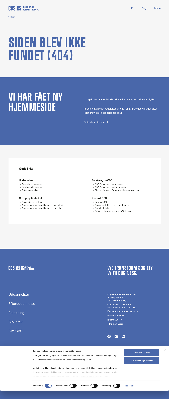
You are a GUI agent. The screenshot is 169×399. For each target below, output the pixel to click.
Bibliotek (16, 322)
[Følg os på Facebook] (109, 337)
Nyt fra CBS (112, 319)
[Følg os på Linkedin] (123, 337)
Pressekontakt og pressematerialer (112, 205)
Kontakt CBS (101, 202)
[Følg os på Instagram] (116, 337)
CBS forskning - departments (109, 184)
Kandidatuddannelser (32, 187)
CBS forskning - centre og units (110, 187)
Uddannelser (19, 294)
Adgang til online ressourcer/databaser (113, 211)
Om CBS (15, 331)
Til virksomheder (115, 324)
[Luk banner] (165, 358)
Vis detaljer (130, 394)
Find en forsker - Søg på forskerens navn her (117, 190)
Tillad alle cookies (142, 361)
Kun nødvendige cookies (142, 369)
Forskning (16, 313)
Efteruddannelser (30, 190)
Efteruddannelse (22, 303)
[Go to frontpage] (24, 8)
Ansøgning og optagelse (33, 202)
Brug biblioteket (102, 208)
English (130, 8)
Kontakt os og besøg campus (121, 311)
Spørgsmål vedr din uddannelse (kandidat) (42, 208)
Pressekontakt (114, 315)
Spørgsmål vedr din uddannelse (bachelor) (42, 205)
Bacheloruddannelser (32, 184)
